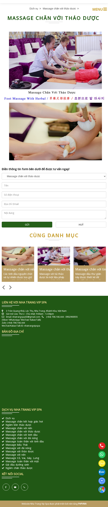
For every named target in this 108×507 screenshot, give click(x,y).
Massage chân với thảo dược (61, 8)
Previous (3, 287)
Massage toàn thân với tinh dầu (25, 441)
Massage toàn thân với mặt (22, 461)
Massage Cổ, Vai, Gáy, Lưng (22, 458)
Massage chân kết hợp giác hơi (24, 421)
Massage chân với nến (19, 269)
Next (10, 287)
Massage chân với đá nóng (22, 438)
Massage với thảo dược (20, 451)
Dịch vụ (35, 8)
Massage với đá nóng (18, 448)
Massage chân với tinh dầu (21, 434)
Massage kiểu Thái (17, 444)
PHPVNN (82, 503)
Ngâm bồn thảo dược (18, 424)
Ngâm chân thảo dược (19, 468)
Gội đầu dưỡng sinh (17, 464)
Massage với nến (16, 454)
